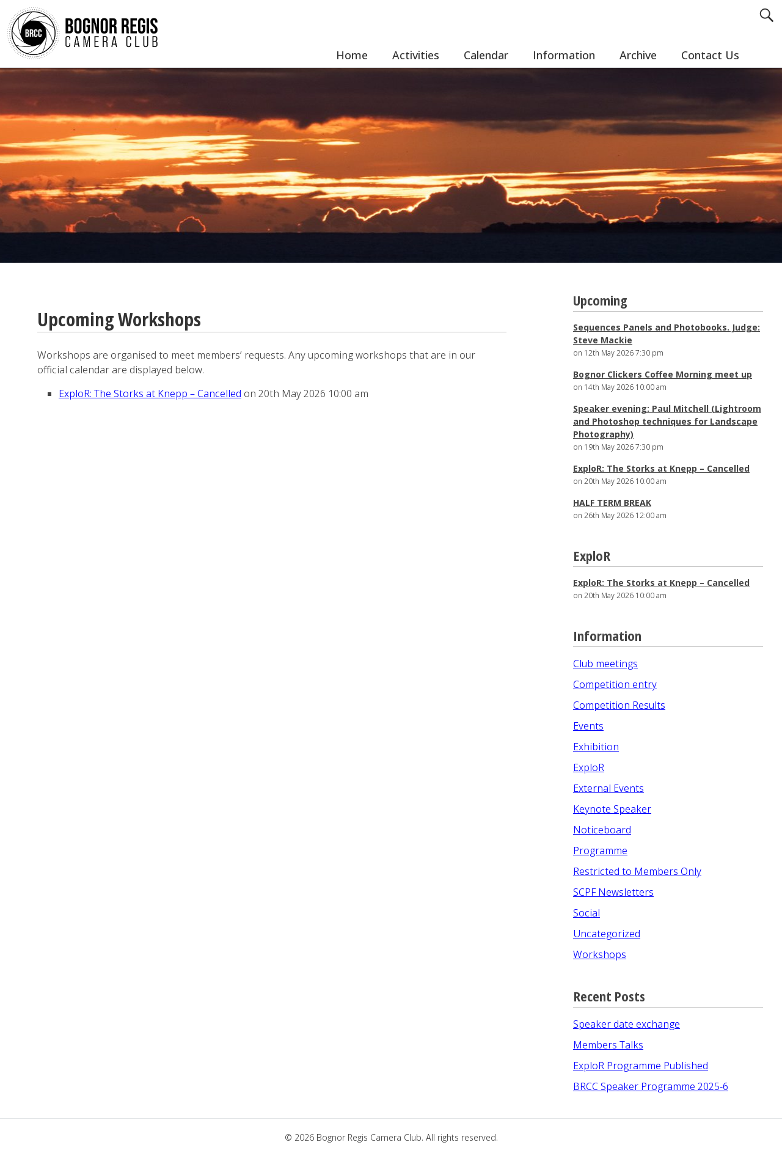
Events (588, 726)
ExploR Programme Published (640, 1065)
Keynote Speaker (612, 809)
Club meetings (605, 663)
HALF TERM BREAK (612, 502)
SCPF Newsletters (613, 892)
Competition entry (615, 684)
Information (564, 55)
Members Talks (608, 1045)
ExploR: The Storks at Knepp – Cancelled (150, 393)
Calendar (486, 55)
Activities (415, 55)
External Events (608, 788)
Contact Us (710, 55)
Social (586, 913)
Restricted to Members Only (637, 871)
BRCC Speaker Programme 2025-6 (650, 1086)
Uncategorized (606, 933)
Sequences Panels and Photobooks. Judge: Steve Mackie (666, 333)
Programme (600, 850)
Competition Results (619, 705)
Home (352, 55)
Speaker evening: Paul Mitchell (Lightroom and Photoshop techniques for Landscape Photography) (667, 421)
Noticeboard (602, 829)
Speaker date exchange (626, 1024)
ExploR (588, 767)
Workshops (599, 954)
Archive (638, 55)
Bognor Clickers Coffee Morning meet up (662, 374)
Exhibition (596, 746)
